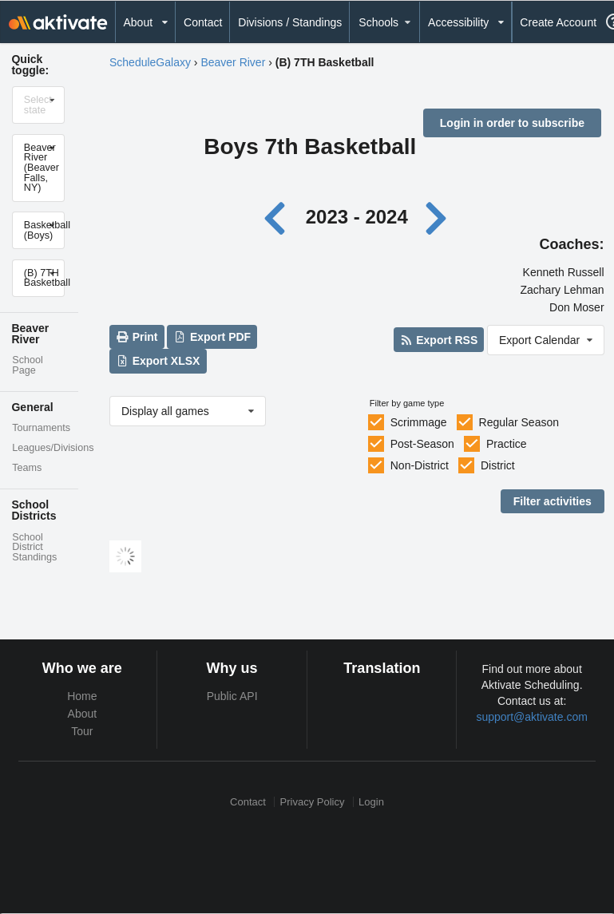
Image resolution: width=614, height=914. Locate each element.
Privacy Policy (312, 802)
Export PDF (213, 336)
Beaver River (232, 62)
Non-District (419, 465)
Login (371, 802)
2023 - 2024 (357, 217)
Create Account (558, 22)
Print (136, 336)
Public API (232, 696)
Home (82, 696)
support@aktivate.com (532, 716)
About (82, 713)
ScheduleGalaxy (150, 62)
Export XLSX (158, 360)
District (498, 465)
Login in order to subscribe (512, 123)
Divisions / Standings (290, 22)
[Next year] (437, 217)
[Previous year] (279, 217)
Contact (203, 22)
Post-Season (422, 443)
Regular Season (519, 422)
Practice (506, 443)
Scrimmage (418, 422)
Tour (82, 731)
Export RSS (438, 340)
